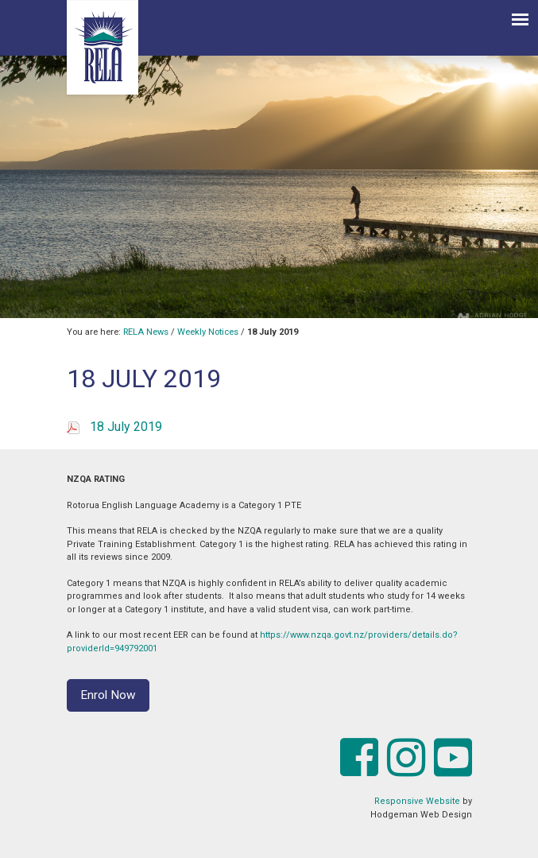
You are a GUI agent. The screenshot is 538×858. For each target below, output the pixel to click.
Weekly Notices (207, 332)
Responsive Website (417, 801)
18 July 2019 (126, 426)
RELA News (145, 332)
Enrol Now (108, 695)
